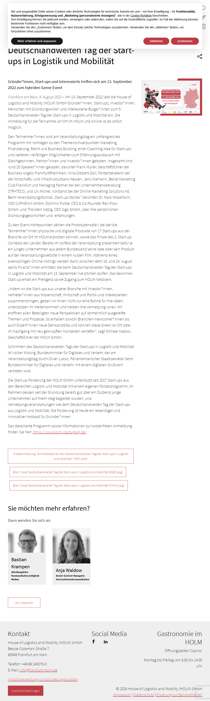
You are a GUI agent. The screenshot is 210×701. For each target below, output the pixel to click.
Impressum (122, 694)
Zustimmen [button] (185, 41)
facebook (94, 641)
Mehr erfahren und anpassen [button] (37, 41)
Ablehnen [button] (156, 41)
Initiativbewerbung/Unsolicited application (43, 679)
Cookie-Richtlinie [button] (141, 15)
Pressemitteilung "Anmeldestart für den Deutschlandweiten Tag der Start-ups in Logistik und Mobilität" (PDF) (70, 456)
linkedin (106, 641)
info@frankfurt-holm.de (38, 669)
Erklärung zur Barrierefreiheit (179, 694)
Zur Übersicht (24, 603)
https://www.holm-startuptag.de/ (59, 431)
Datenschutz (144, 694)
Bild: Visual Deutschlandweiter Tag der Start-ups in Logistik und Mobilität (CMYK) (68, 485)
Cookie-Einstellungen (25, 691)
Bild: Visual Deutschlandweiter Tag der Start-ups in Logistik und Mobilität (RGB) (68, 472)
